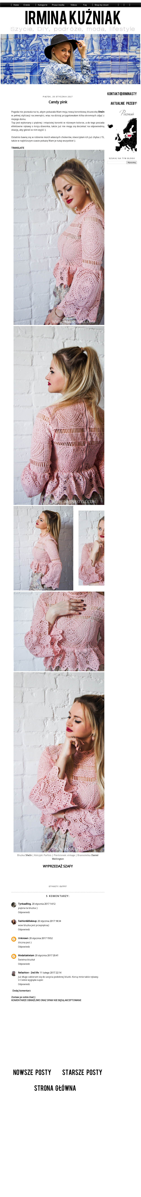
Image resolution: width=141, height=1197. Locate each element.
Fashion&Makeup (27, 921)
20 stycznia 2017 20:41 (46, 955)
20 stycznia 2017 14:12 (43, 903)
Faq (84, 5)
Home (16, 5)
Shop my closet (101, 5)
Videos (73, 5)
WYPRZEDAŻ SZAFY (58, 866)
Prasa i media (58, 5)
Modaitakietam (26, 955)
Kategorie (43, 5)
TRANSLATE (17, 147)
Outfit (63, 886)
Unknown (23, 938)
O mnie (27, 5)
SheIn (101, 111)
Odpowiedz (24, 912)
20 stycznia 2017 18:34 (49, 921)
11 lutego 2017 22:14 (50, 972)
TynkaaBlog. (24, 903)
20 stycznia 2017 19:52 (41, 938)
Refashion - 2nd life (28, 972)
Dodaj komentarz (21, 990)
